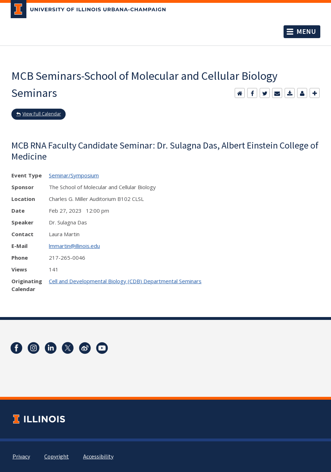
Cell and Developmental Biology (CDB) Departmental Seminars (125, 281)
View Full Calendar (41, 114)
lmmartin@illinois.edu (74, 245)
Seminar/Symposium (74, 175)
